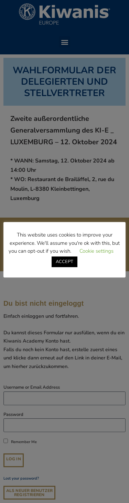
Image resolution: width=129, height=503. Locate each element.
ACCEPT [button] (64, 262)
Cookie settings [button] (96, 251)
